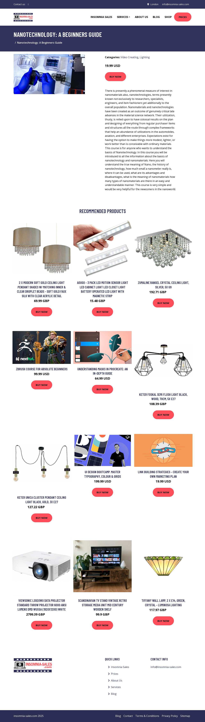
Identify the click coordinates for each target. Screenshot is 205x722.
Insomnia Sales (101, 17)
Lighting (145, 57)
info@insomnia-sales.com (175, 4)
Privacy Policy (170, 716)
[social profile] (28, 4)
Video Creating (129, 57)
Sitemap (185, 716)
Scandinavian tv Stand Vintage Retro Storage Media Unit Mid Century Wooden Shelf (102, 604)
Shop (168, 17)
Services (116, 687)
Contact (128, 716)
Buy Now (115, 76)
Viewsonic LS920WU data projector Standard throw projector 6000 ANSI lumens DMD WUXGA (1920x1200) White (41, 604)
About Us (141, 17)
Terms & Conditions (147, 716)
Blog (156, 17)
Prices (183, 17)
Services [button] (122, 17)
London (154, 4)
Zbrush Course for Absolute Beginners (41, 369)
